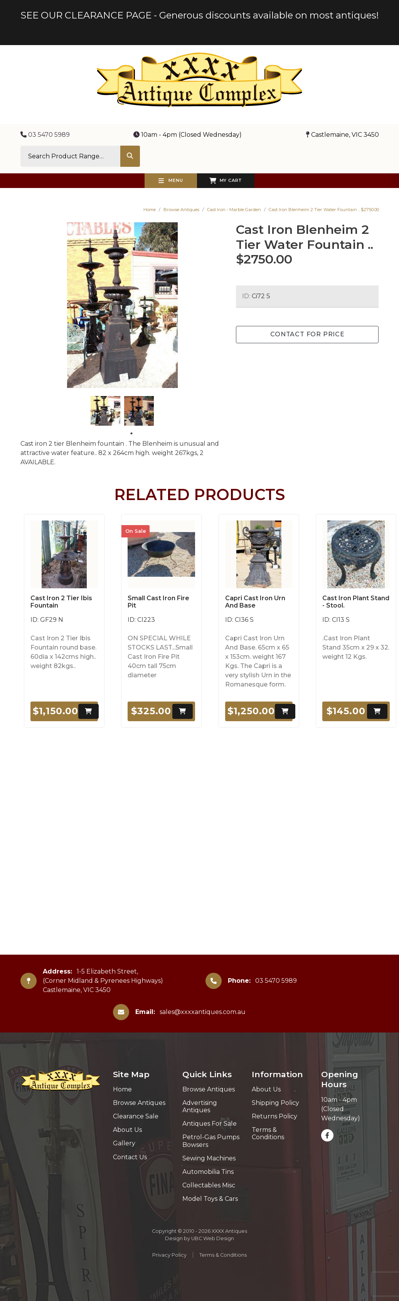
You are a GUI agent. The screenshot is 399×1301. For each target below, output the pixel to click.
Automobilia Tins (208, 1171)
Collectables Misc (208, 1185)
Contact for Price (307, 334)
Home (149, 209)
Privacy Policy (169, 1255)
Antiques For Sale (209, 1123)
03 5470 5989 (45, 134)
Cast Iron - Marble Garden (234, 209)
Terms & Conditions (268, 1133)
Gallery (124, 1143)
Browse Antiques (181, 209)
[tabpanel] (105, 411)
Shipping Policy (275, 1102)
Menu (170, 181)
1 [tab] (131, 433)
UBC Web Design (212, 1238)
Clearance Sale (135, 1116)
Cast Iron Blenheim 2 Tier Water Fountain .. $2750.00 (324, 209)
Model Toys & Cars (210, 1198)
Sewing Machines (209, 1158)
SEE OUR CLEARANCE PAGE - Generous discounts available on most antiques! (199, 15)
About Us (127, 1129)
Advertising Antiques (199, 1106)
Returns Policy (274, 1116)
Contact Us (130, 1157)
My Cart (225, 181)
